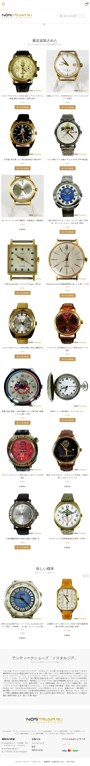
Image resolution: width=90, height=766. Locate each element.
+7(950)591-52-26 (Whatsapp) (15, 752)
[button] (87, 575)
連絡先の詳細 (37, 750)
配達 (33, 747)
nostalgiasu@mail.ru (11, 749)
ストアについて (38, 743)
